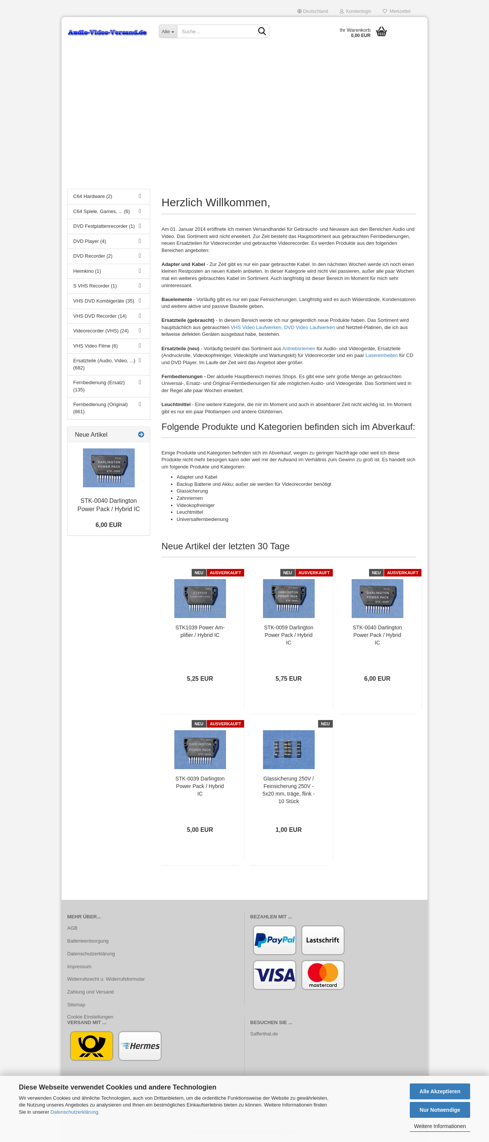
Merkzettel (397, 11)
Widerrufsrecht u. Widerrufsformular (106, 979)
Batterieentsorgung (88, 941)
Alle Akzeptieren (440, 1091)
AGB (72, 928)
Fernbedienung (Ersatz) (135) (99, 386)
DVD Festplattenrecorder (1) (104, 226)
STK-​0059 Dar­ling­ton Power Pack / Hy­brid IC (289, 635)
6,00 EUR (108, 525)
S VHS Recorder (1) (95, 286)
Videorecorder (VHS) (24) (101, 331)
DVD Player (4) (89, 241)
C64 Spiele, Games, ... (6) (101, 211)
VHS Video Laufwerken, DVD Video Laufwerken (283, 327)
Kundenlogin (355, 11)
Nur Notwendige (440, 1110)
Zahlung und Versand (90, 992)
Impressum (79, 966)
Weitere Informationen (440, 1126)
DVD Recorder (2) (92, 256)
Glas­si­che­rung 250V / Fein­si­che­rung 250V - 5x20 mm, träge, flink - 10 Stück (289, 790)
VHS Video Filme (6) (95, 346)
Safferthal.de (264, 1034)
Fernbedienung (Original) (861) (100, 408)
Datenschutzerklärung (74, 1112)
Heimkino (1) (87, 271)
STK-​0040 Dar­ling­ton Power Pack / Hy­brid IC (377, 635)
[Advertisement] (244, 126)
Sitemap (76, 1005)
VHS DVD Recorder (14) (100, 316)
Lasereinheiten (382, 355)
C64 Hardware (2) (92, 196)
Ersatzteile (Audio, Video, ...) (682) (104, 364)
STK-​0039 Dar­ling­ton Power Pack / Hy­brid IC (200, 786)
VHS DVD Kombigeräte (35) (103, 301)
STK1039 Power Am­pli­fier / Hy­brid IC (200, 631)
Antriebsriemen (298, 348)
